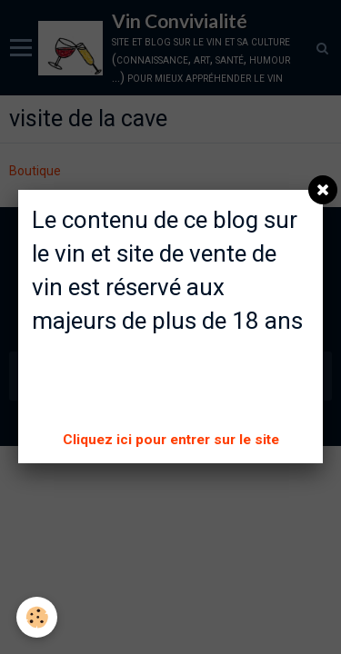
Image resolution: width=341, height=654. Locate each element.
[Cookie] (36, 617)
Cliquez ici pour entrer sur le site (171, 439)
